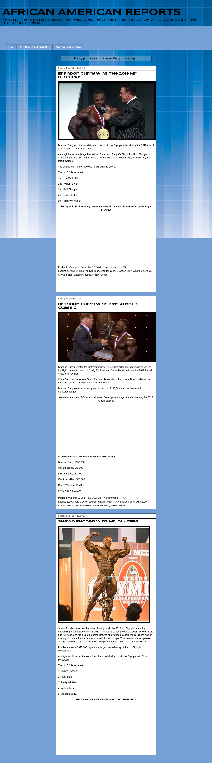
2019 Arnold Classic (76, 501)
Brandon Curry (108, 271)
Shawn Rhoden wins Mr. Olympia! (99, 521)
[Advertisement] (106, 285)
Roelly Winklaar (101, 505)
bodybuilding (92, 271)
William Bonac (99, 275)
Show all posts (131, 58)
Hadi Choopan (75, 275)
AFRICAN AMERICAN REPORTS (91, 12)
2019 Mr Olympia (75, 271)
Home (10, 47)
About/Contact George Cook (68, 47)
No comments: (112, 267)
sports (88, 275)
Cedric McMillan (83, 505)
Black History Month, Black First (34, 47)
